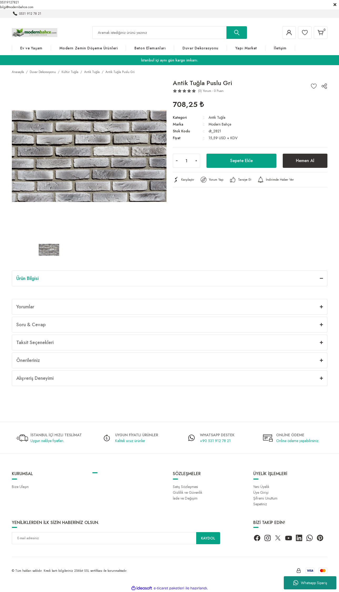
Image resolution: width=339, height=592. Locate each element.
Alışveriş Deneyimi (35, 378)
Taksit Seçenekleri (35, 342)
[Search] (169, 32)
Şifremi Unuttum (265, 498)
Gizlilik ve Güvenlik (187, 492)
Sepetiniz (260, 504)
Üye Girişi (261, 492)
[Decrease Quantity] (176, 161)
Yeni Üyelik (261, 486)
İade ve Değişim (185, 498)
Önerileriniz (28, 360)
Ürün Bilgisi (27, 278)
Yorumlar (25, 306)
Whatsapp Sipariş (310, 583)
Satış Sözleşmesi (185, 486)
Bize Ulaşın (20, 486)
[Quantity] (186, 161)
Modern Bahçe (220, 124)
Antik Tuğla (217, 117)
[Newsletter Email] (116, 538)
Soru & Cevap (31, 324)
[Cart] (320, 32)
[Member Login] (289, 32)
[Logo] (34, 32)
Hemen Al (305, 161)
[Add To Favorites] (314, 86)
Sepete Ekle (241, 161)
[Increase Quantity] (196, 161)
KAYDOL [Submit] (208, 538)
